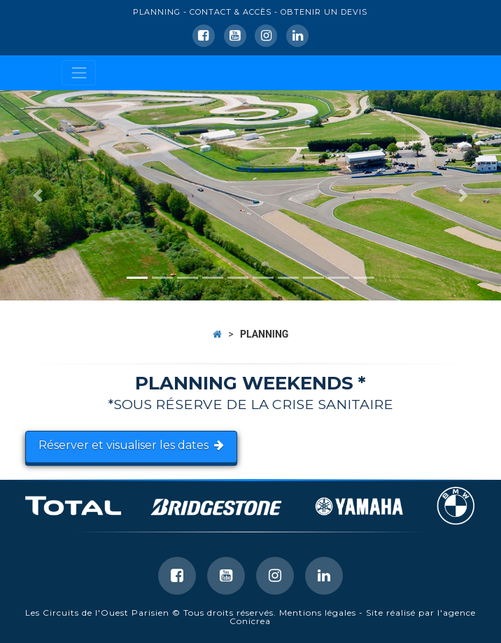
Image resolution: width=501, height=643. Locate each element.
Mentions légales (317, 612)
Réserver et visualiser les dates (131, 445)
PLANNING (157, 12)
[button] (37, 195)
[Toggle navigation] (79, 72)
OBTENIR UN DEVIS (324, 12)
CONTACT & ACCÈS (230, 12)
